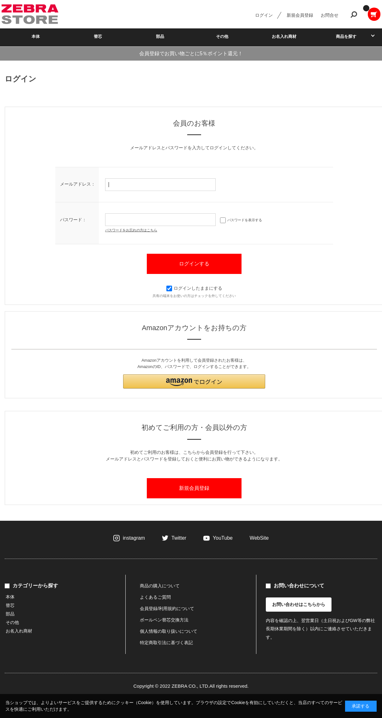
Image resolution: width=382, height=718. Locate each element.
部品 (160, 36)
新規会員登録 (300, 15)
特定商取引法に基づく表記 (166, 642)
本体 (36, 36)
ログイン (264, 15)
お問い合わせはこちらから (298, 604)
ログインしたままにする (194, 288)
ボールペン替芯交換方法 (164, 619)
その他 (222, 36)
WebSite (259, 538)
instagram (134, 538)
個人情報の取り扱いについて (168, 631)
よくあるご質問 (155, 597)
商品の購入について (160, 585)
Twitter (178, 538)
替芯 (98, 36)
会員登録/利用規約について (167, 608)
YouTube (223, 538)
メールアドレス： (77, 184)
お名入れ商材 (284, 36)
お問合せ (329, 15)
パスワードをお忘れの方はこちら (131, 230)
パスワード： (73, 219)
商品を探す (346, 36)
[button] (194, 381)
